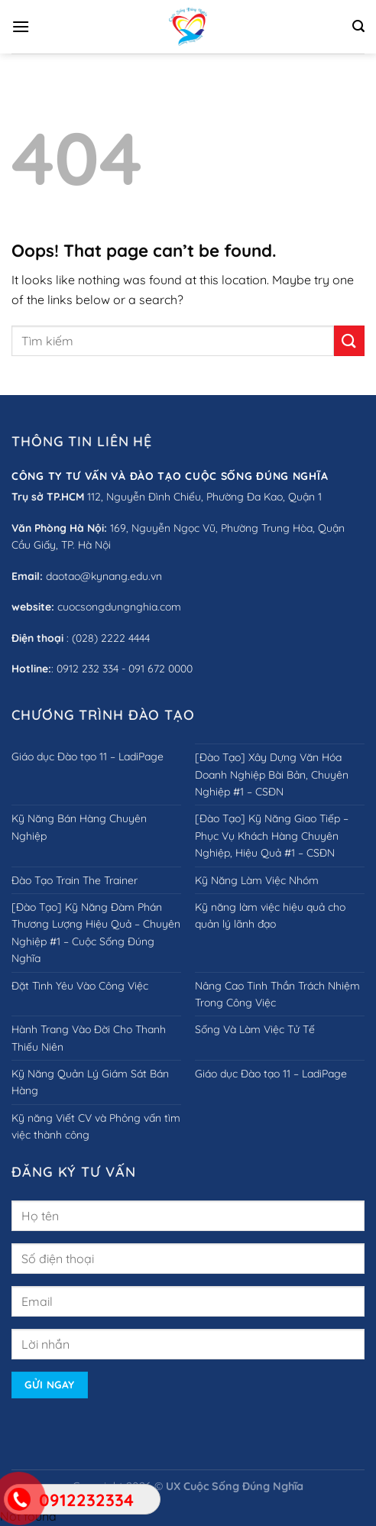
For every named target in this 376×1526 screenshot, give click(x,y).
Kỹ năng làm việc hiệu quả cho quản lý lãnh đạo (270, 915)
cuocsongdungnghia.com (119, 607)
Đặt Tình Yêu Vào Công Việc (79, 986)
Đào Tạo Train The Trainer (74, 880)
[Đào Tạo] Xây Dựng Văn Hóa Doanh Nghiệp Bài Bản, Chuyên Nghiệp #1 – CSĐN (271, 774)
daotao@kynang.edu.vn (104, 576)
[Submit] (349, 340)
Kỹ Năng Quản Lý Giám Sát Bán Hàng (90, 1082)
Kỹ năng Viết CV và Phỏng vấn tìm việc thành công (95, 1126)
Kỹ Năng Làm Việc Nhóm (257, 880)
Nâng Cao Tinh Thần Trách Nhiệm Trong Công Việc (277, 994)
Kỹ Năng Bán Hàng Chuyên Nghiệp (79, 827)
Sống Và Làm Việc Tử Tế (255, 1029)
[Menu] (20, 26)
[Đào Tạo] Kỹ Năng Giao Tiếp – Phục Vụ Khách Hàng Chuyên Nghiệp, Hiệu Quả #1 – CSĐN (271, 836)
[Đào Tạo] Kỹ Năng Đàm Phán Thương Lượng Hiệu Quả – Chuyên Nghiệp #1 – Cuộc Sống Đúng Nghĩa (95, 932)
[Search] (358, 26)
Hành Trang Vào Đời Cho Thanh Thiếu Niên (88, 1037)
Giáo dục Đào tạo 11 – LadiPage (87, 756)
